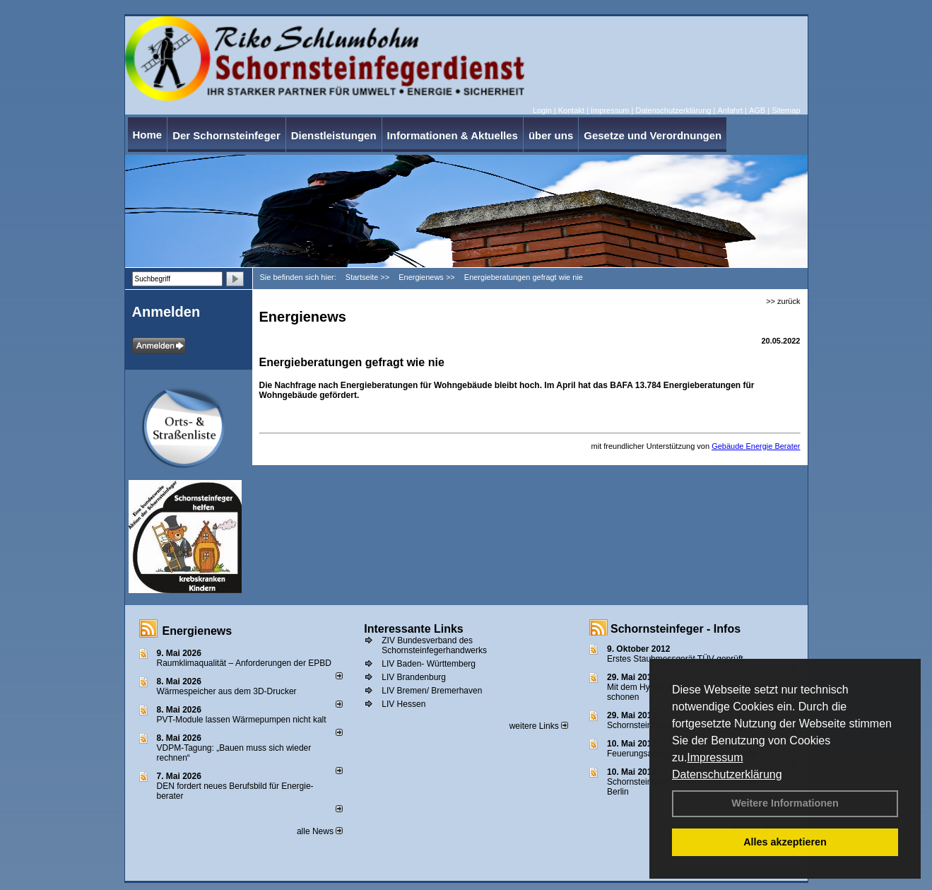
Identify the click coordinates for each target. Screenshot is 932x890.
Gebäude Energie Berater (756, 446)
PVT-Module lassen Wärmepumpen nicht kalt (241, 720)
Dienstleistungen (334, 135)
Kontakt (571, 110)
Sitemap (786, 110)
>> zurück (783, 301)
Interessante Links (414, 629)
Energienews (197, 631)
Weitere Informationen (785, 803)
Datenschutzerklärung (727, 774)
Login (542, 110)
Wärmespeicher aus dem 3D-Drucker (227, 691)
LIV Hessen (403, 704)
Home (148, 135)
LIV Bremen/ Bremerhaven (432, 691)
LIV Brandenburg (414, 677)
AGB (757, 110)
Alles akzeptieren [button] (785, 842)
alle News (320, 831)
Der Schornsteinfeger (226, 135)
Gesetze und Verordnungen (652, 135)
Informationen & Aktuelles (452, 135)
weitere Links (538, 726)
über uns (551, 135)
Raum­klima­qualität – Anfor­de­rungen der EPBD (244, 663)
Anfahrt (729, 110)
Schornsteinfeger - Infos (675, 629)
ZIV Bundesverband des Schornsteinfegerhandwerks (434, 645)
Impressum (715, 757)
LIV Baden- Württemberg (429, 664)
